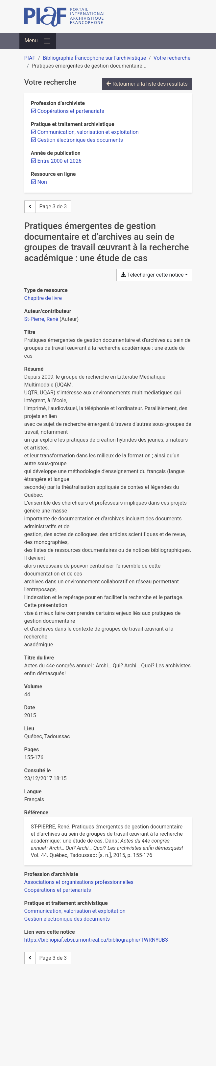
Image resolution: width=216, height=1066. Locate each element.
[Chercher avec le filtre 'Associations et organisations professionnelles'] (79, 882)
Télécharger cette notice (152, 275)
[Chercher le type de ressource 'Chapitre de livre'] (43, 298)
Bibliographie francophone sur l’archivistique (94, 58)
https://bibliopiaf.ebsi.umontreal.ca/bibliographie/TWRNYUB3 (96, 940)
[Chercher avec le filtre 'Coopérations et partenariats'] (57, 890)
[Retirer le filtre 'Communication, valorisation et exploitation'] (88, 132)
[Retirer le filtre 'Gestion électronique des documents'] (80, 140)
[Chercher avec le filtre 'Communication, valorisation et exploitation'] (75, 911)
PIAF (30, 58)
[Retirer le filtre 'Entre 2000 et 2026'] (59, 161)
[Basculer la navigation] (37, 41)
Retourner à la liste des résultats (147, 84)
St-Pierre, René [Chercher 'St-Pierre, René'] (41, 319)
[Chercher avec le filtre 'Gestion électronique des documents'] (67, 919)
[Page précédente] (30, 206)
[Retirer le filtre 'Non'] (42, 182)
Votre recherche (172, 58)
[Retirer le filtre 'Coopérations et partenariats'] (70, 111)
